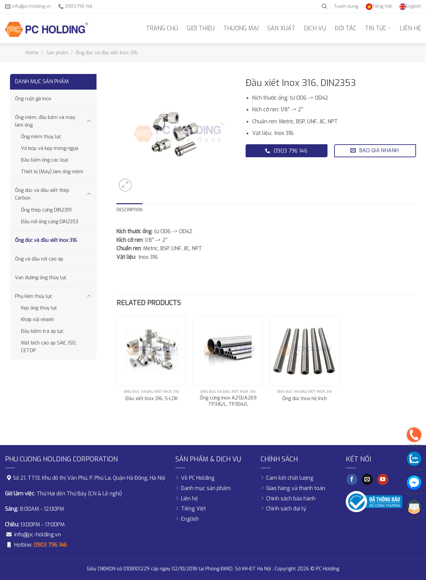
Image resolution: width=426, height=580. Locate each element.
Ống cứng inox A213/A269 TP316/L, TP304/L (228, 401)
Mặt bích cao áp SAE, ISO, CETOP (49, 347)
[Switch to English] (410, 6)
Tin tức (378, 28)
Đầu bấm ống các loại (44, 160)
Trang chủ (162, 28)
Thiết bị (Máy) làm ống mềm (52, 172)
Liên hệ (410, 28)
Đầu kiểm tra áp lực (42, 331)
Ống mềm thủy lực (41, 137)
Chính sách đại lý (286, 508)
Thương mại (241, 28)
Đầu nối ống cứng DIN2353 (49, 222)
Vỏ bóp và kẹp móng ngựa (49, 148)
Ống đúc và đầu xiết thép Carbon (42, 194)
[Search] (324, 6)
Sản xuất (281, 28)
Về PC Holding (198, 477)
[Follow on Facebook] (351, 479)
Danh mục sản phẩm (206, 488)
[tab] (129, 210)
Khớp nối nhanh (37, 319)
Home (32, 53)
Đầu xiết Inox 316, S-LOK (151, 399)
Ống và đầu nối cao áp (39, 259)
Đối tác (345, 28)
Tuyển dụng (346, 6)
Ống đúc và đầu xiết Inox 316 (106, 53)
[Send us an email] (367, 479)
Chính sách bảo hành (291, 498)
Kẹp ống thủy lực (39, 308)
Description (129, 210)
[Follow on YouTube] (382, 479)
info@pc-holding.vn (37, 534)
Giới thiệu (201, 28)
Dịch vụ (315, 28)
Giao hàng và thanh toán (295, 488)
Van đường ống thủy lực (41, 278)
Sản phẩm (57, 53)
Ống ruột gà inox (33, 99)
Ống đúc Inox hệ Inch (304, 399)
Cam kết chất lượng (290, 477)
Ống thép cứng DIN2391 (46, 210)
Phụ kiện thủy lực (33, 296)
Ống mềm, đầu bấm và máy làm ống (45, 121)
